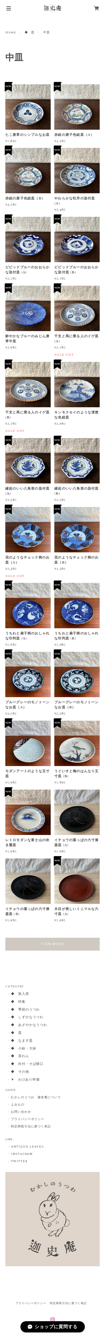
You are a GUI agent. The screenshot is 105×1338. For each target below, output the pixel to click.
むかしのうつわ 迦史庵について (36, 1097)
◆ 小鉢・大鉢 (23, 1048)
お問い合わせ (21, 1112)
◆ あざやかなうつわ (29, 1025)
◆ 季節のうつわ (25, 1009)
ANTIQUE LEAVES (27, 1146)
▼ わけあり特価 (25, 1080)
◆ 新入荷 (20, 994)
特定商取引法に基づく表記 (31, 1126)
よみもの (17, 1104)
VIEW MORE (52, 944)
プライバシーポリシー (28, 1119)
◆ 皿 (30, 32)
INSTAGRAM (22, 1154)
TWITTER (19, 1161)
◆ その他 (20, 1072)
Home (10, 32)
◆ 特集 (18, 1002)
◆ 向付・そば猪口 (27, 1064)
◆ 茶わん (20, 1056)
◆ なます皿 (22, 1041)
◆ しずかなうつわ (27, 1017)
